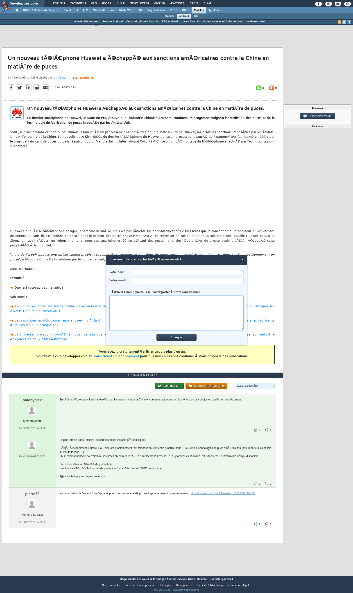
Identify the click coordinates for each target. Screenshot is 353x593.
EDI (140, 10)
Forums (58, 3)
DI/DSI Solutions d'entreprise (41, 10)
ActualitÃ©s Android (86, 21)
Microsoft (99, 10)
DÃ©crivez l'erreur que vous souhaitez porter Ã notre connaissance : (176, 310)
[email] (188, 281)
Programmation (156, 10)
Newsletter (139, 3)
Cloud (67, 10)
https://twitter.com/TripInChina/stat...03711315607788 (223, 501)
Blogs (106, 3)
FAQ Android (170, 21)
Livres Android (190, 21)
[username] (188, 272)
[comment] (176, 313)
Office (185, 10)
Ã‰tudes (177, 3)
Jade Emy (59, 80)
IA (76, 10)
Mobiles (199, 10)
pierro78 (32, 502)
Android (184, 16)
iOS (195, 16)
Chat (120, 3)
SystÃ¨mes (215, 10)
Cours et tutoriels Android (142, 21)
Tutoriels (78, 3)
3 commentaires (82, 81)
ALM (85, 10)
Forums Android (113, 21)
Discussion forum (317, 116)
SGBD (173, 10)
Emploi (159, 3)
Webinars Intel (256, 21)
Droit (194, 3)
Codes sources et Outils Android (223, 21)
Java (111, 10)
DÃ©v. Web (126, 10)
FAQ (94, 3)
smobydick (32, 408)
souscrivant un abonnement (116, 359)
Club (207, 3)
